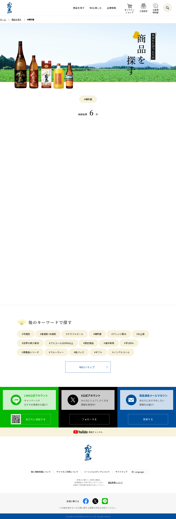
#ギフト (98, 352)
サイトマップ (121, 471)
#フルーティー (56, 352)
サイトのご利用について (67, 471)
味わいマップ (87, 367)
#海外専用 (109, 343)
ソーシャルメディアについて (97, 471)
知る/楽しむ (96, 8)
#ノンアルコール (121, 352)
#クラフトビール (74, 334)
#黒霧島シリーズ (30, 352)
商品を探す (78, 8)
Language (139, 471)
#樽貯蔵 (88, 99)
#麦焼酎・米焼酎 (48, 334)
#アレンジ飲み (118, 334)
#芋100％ (129, 343)
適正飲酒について (115, 482)
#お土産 (140, 334)
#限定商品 (88, 343)
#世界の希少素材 (30, 343)
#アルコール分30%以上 (61, 343)
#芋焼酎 (26, 334)
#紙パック (79, 352)
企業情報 (111, 8)
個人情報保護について (41, 471)
